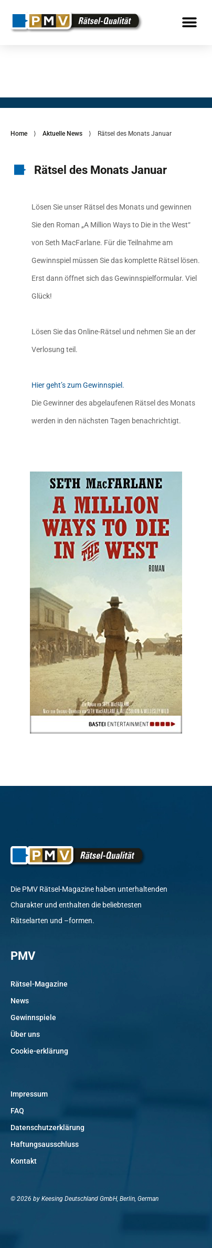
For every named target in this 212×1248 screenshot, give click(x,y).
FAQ (17, 1111)
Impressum (29, 1094)
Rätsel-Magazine (39, 984)
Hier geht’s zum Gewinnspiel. (77, 385)
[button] (190, 22)
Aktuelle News (62, 133)
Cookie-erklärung (39, 1051)
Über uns (25, 1034)
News (19, 1001)
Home (18, 133)
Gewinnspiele (33, 1017)
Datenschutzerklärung (47, 1127)
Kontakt (23, 1161)
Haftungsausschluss (44, 1144)
